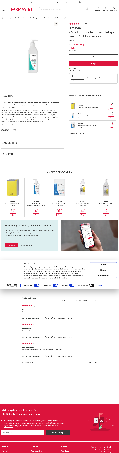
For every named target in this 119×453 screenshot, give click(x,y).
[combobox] (63, 9)
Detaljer (100, 449)
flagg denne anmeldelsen (65, 318)
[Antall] (93, 57)
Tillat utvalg (103, 434)
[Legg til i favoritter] (56, 24)
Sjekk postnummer (77, 81)
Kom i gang (11, 245)
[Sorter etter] (69, 300)
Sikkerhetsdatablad (7, 125)
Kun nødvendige (103, 439)
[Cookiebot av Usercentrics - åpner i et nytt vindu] (12, 449)
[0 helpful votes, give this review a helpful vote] (46, 318)
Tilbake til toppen (92, 362)
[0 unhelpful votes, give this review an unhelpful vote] (53, 318)
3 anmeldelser (84, 24)
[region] (33, 55)
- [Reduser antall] (71, 57)
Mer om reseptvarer (26, 245)
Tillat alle (103, 428)
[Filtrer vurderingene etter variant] (87, 300)
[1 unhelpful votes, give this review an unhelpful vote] (53, 356)
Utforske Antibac (75, 133)
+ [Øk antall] (115, 57)
